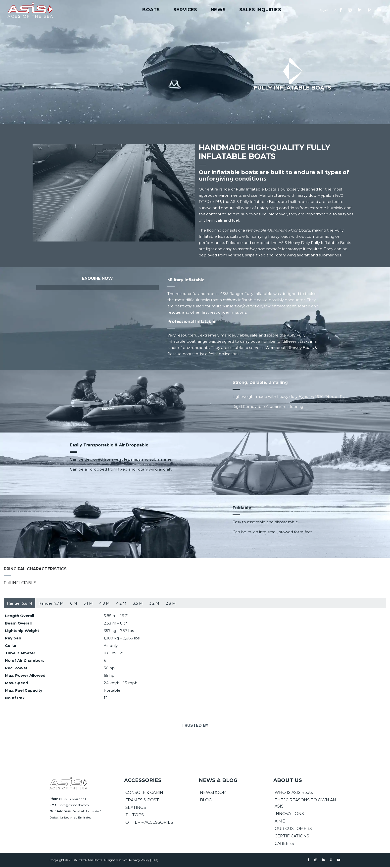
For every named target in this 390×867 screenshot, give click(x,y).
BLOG (206, 800)
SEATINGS (135, 807)
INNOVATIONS (289, 813)
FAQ (155, 860)
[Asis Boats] (68, 783)
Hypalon (306, 396)
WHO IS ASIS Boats (294, 792)
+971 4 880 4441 (74, 799)
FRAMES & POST (142, 800)
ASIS (224, 293)
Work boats (276, 347)
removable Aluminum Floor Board (278, 230)
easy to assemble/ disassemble (252, 248)
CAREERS (284, 843)
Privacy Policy (139, 860)
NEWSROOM (213, 792)
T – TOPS (134, 815)
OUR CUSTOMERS (293, 828)
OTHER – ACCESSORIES (149, 822)
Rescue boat (179, 353)
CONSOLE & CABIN (144, 792)
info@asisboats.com (74, 805)
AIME (280, 821)
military (230, 299)
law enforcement (280, 306)
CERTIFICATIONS (292, 836)
